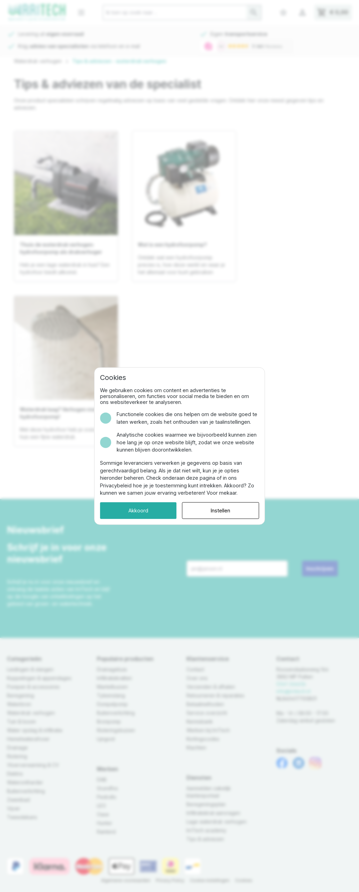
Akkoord (138, 510)
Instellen (221, 510)
